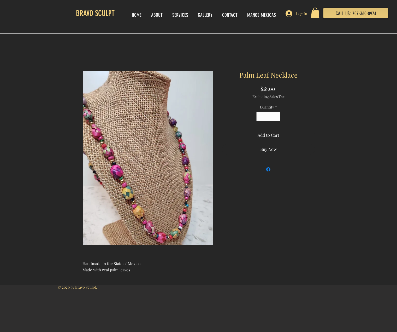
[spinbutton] (268, 116)
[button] (315, 13)
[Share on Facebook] (268, 169)
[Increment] (276, 116)
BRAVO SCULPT (95, 13)
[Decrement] (260, 116)
